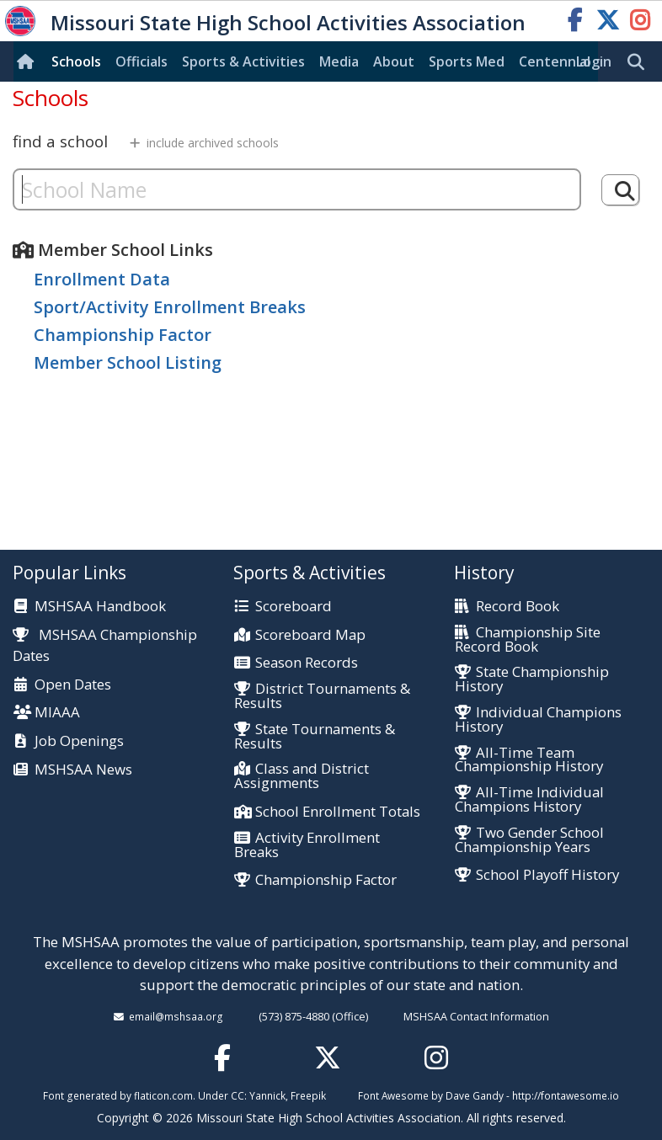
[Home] (28, 61)
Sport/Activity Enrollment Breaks (170, 307)
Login (593, 61)
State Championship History (532, 679)
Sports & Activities (243, 61)
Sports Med (467, 61)
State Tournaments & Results (314, 737)
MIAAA (57, 713)
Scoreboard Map (310, 635)
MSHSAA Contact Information (476, 1016)
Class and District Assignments (301, 776)
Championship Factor (122, 334)
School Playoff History (547, 875)
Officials (141, 61)
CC (237, 1095)
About (393, 61)
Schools (76, 61)
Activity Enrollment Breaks (307, 845)
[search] (640, 62)
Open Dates (73, 685)
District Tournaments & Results (322, 696)
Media (339, 61)
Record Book (517, 607)
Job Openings (79, 741)
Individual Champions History (538, 720)
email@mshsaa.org (176, 1016)
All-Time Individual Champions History (529, 800)
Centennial (554, 61)
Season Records (306, 663)
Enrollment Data (102, 279)
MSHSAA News (83, 770)
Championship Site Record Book (528, 640)
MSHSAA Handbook (100, 607)
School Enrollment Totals (337, 812)
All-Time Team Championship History (529, 760)
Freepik (308, 1095)
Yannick (267, 1095)
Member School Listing (128, 362)
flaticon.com (163, 1095)
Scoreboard (293, 607)
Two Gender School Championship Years (529, 840)
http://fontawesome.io (565, 1095)
